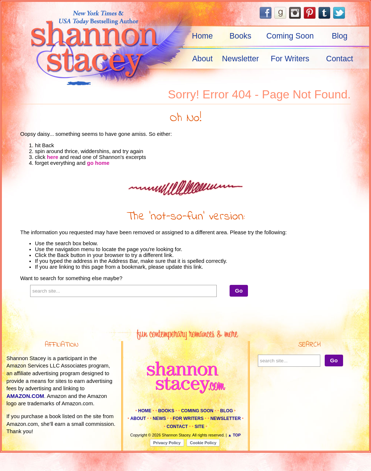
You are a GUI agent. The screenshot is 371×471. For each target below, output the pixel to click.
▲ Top (234, 435)
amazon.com (25, 396)
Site (200, 426)
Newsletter (240, 58)
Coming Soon (290, 36)
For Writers (290, 58)
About (202, 58)
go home (98, 163)
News (159, 418)
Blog (339, 36)
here (52, 157)
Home (202, 36)
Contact (339, 58)
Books (240, 36)
